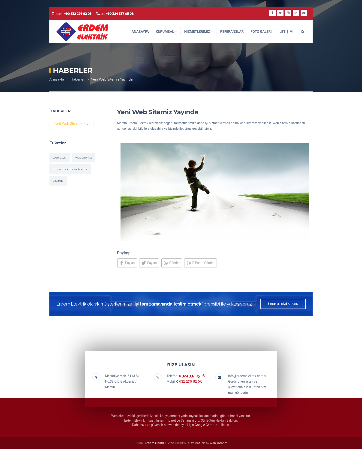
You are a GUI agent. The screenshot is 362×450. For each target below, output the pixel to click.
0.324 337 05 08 (192, 377)
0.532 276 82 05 (189, 382)
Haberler (78, 79)
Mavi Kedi (194, 443)
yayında (58, 180)
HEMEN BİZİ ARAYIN (283, 305)
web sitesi (59, 157)
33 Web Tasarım (217, 443)
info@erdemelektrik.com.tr (247, 377)
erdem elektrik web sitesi (70, 169)
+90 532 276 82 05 (77, 14)
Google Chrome (206, 426)
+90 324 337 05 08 (120, 14)
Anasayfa (56, 79)
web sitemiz (83, 157)
